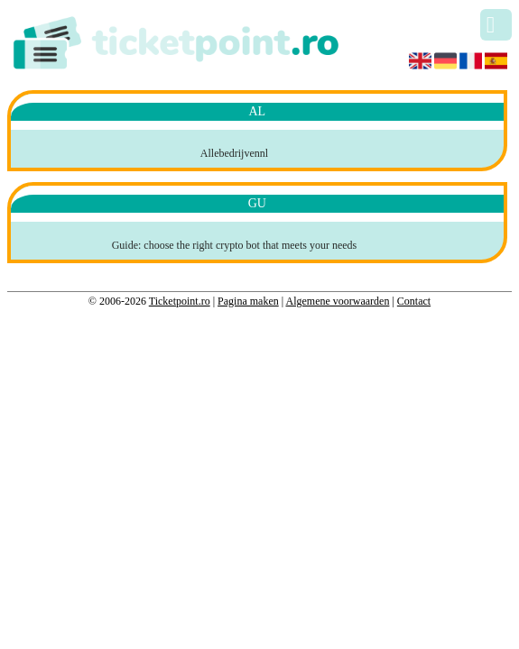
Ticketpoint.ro (179, 301)
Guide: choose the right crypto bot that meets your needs (234, 245)
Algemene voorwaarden (337, 301)
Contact (414, 301)
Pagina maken (248, 301)
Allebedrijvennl (234, 153)
